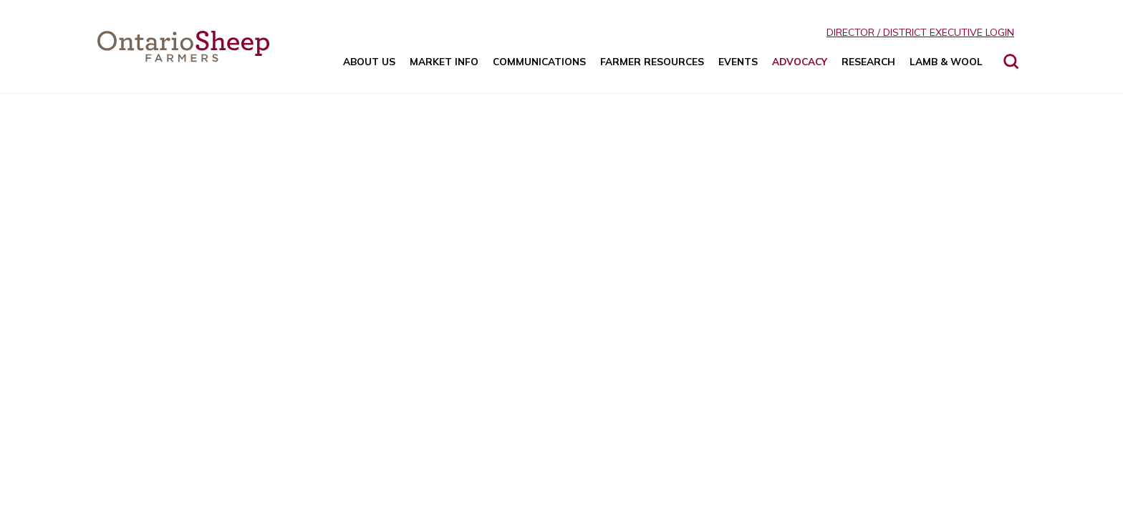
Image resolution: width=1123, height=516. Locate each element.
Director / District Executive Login (920, 32)
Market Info (444, 61)
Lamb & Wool (946, 61)
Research (868, 61)
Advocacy (799, 61)
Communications (539, 61)
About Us (369, 61)
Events (738, 61)
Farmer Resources (652, 61)
